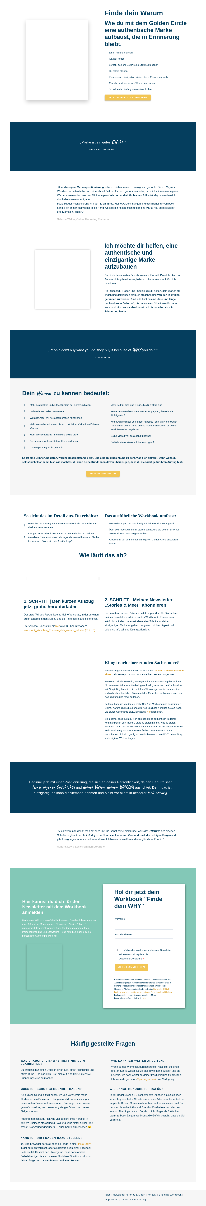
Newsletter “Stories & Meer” (129, 1194)
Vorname (120, 918)
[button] (26, 578)
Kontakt (152, 1194)
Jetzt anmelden (131, 967)
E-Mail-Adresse (123, 934)
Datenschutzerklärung (133, 1199)
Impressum (111, 1199)
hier (57, 626)
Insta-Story (84, 1144)
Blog (108, 1194)
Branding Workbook (170, 1194)
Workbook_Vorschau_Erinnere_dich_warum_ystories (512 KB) (59, 630)
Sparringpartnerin (147, 1079)
